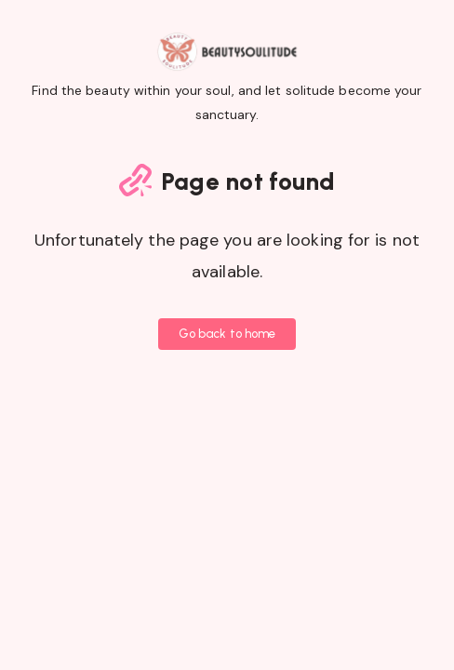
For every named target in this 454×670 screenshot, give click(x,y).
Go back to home (227, 334)
